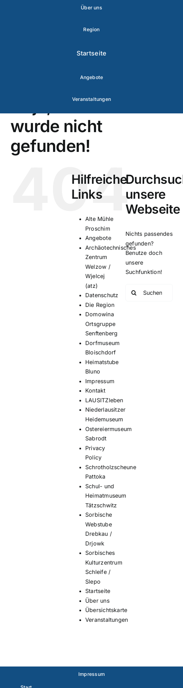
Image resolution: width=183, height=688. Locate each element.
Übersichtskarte (106, 610)
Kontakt (95, 390)
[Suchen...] (149, 292)
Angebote (98, 237)
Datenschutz (102, 295)
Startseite (97, 590)
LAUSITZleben (104, 400)
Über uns (97, 600)
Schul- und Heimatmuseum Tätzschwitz (106, 496)
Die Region (99, 304)
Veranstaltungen (106, 619)
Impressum (99, 381)
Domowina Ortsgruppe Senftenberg (101, 324)
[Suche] (134, 292)
